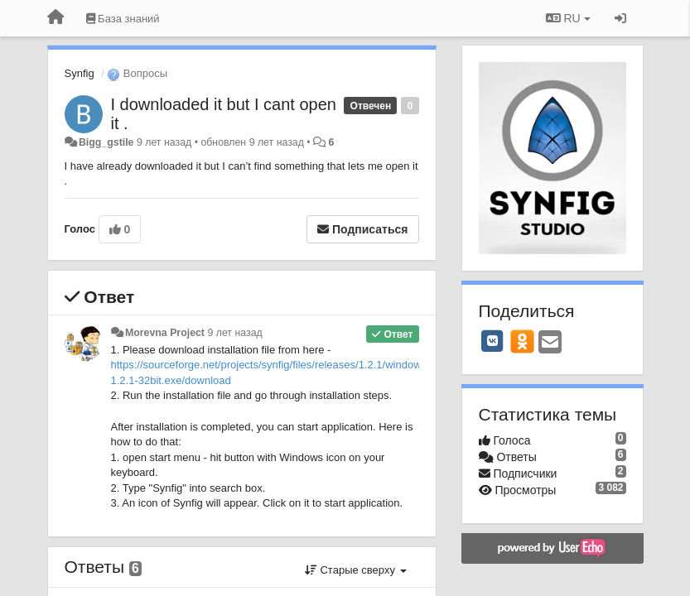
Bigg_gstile (106, 142)
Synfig (79, 73)
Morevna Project (165, 333)
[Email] (550, 343)
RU (568, 18)
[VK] (493, 341)
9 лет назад (234, 333)
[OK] (522, 341)
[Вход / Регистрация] (620, 18)
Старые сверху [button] (356, 570)
